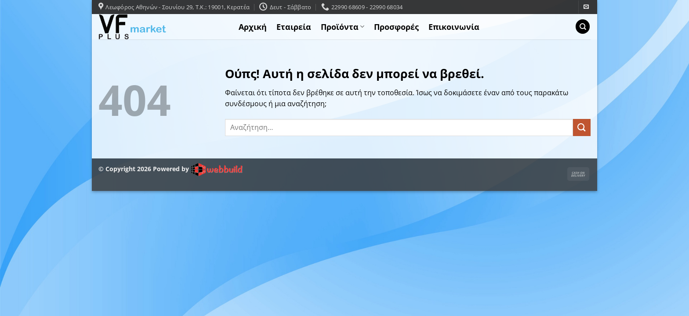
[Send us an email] (586, 7)
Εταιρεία (293, 27)
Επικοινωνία (453, 27)
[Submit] (582, 127)
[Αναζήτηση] (583, 26)
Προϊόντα (342, 27)
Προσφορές (396, 27)
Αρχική (253, 27)
